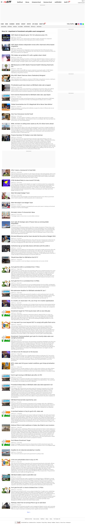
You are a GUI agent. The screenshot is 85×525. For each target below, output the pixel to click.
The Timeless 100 (57, 518)
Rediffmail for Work (28, 518)
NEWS (6, 24)
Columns (20, 26)
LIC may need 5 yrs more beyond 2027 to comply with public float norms (33, 322)
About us (58, 522)
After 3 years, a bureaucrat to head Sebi (23, 170)
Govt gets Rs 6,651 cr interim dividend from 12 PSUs (27, 487)
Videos (51, 518)
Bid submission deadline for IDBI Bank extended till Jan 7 (28, 290)
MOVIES (18, 24)
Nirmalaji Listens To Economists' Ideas (23, 212)
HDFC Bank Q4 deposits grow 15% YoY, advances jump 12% (29, 35)
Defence (10, 26)
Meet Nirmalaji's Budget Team (20, 193)
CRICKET (23, 24)
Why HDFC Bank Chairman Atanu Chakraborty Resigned (28, 75)
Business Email (48, 2)
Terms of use (62, 522)
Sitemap (49, 522)
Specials (33, 26)
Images (15, 26)
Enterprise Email (36, 2)
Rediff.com (26, 522)
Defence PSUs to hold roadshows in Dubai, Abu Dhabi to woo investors (32, 425)
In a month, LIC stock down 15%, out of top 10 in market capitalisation (32, 301)
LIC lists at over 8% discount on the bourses (24, 352)
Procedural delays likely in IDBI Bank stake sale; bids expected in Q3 (32, 384)
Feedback (53, 522)
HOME (2, 24)
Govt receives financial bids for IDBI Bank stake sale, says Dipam (31, 95)
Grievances (68, 522)
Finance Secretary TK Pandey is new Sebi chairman (27, 135)
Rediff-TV (66, 2)
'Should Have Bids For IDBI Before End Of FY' (24, 257)
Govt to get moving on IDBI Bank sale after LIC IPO (26, 375)
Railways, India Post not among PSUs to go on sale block (28, 502)
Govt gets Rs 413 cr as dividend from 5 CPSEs (25, 281)
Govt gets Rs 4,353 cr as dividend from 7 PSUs (25, 267)
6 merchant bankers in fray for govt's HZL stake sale (27, 411)
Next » (28, 512)
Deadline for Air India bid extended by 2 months (25, 450)
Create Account (81, 2)
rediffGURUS (58, 2)
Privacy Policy (44, 522)
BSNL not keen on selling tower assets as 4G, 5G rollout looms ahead (32, 123)
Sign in (83, 0)
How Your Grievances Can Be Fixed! (22, 114)
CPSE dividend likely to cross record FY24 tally (25, 180)
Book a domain (36, 518)
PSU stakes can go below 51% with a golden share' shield (28, 55)
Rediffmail (20, 2)
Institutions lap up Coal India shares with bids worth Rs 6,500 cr (30, 246)
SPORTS (29, 24)
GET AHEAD (35, 24)
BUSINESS (12, 24)
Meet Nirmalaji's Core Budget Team (22, 202)
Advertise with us (32, 522)
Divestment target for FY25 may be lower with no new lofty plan (30, 311)
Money (27, 2)
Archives (39, 26)
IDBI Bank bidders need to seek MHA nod (23, 475)
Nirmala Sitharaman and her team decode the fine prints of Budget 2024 (33, 236)
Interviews (27, 26)
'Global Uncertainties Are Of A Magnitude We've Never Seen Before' (31, 104)
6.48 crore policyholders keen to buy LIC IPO (24, 459)
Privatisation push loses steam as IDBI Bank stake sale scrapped (31, 85)
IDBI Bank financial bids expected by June (23, 400)
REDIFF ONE (42, 24)
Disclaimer (39, 522)
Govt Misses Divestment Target (21, 440)
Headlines (3, 26)
